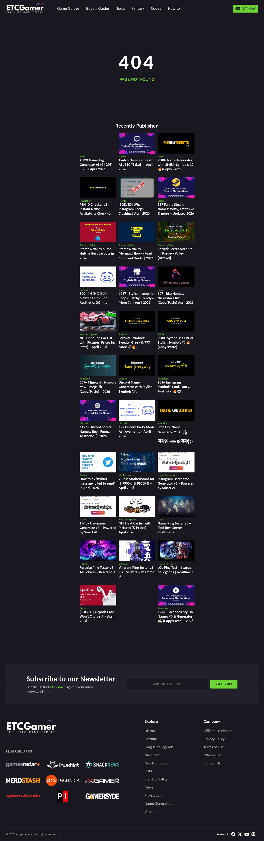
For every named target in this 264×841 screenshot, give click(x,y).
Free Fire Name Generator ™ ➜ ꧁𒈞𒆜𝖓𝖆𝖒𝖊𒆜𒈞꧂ (175, 434)
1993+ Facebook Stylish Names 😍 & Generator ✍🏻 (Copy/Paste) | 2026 (175, 616)
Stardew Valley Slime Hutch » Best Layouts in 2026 (97, 253)
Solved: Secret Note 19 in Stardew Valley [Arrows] (175, 253)
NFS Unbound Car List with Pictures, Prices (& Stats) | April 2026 (97, 342)
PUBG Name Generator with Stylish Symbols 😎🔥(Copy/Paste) (175, 164)
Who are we (213, 755)
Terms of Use (214, 747)
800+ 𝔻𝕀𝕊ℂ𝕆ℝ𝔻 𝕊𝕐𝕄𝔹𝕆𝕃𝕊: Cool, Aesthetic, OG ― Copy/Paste (94, 300)
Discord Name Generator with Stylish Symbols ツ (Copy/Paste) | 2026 (136, 389)
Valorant (151, 811)
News (149, 787)
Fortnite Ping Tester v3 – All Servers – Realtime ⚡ (98, 569)
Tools (121, 8)
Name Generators (158, 803)
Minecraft (152, 755)
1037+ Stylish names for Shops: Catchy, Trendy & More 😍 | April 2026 (137, 298)
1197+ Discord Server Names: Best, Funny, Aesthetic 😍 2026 (95, 431)
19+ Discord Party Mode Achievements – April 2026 (137, 431)
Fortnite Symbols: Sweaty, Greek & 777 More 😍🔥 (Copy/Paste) (134, 345)
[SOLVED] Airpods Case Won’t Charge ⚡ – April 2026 (97, 616)
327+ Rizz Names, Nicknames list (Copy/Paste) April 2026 (175, 298)
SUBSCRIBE (224, 684)
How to (174, 8)
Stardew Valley (156, 779)
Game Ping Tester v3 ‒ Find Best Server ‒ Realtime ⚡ (174, 527)
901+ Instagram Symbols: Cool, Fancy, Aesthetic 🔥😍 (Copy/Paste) (174, 389)
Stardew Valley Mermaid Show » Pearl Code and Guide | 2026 (136, 253)
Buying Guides (97, 8)
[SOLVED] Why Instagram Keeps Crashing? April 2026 (134, 209)
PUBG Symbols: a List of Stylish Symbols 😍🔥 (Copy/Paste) (175, 342)
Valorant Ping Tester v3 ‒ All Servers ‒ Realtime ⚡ (136, 572)
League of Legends (159, 747)
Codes (156, 8)
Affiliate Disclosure (218, 730)
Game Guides (68, 8)
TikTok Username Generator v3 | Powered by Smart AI (98, 527)
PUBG (149, 771)
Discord (150, 730)
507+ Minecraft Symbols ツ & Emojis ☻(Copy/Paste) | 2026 (98, 387)
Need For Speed (157, 763)
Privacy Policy (214, 739)
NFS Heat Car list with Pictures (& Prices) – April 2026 (135, 527)
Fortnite (151, 739)
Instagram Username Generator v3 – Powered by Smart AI (176, 483)
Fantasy (138, 8)
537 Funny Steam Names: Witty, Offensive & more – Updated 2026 (176, 209)
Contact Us (212, 763)
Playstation (153, 795)
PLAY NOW (245, 8)
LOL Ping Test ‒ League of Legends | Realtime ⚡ (176, 569)
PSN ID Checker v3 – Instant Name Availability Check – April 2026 (95, 211)
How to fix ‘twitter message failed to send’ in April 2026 (97, 483)
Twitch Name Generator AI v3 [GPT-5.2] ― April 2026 (137, 164)
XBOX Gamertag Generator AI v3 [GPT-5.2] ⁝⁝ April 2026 (96, 164)
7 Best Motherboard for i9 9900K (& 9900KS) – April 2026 (136, 483)
